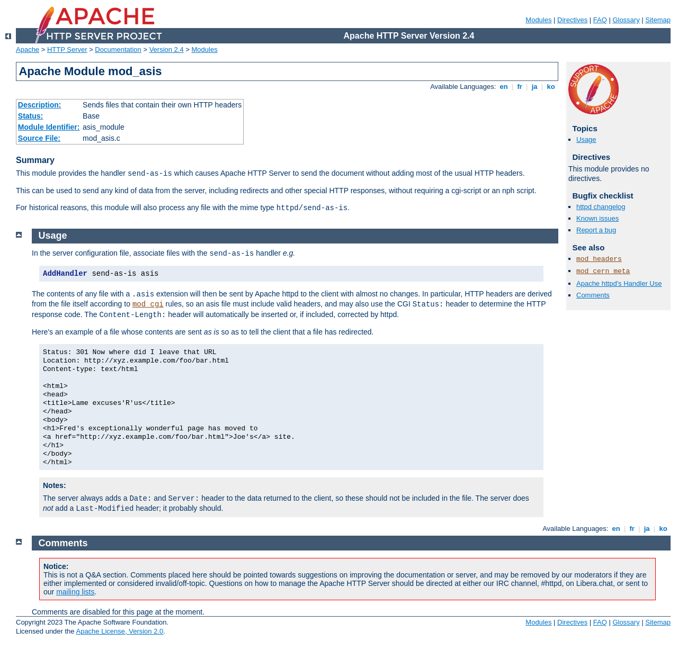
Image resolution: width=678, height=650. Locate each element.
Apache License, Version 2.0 (119, 631)
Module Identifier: (49, 127)
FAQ (600, 20)
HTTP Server (67, 49)
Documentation (118, 49)
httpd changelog (601, 207)
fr (519, 87)
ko (551, 87)
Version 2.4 (166, 49)
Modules (538, 20)
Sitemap (658, 20)
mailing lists (75, 592)
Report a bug (596, 230)
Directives (572, 20)
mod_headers (599, 259)
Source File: (39, 138)
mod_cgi (148, 304)
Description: (39, 105)
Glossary (625, 20)
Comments (593, 295)
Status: (30, 116)
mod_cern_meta (603, 271)
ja (534, 87)
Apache (27, 49)
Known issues (597, 218)
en (504, 87)
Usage (586, 139)
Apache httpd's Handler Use (619, 283)
